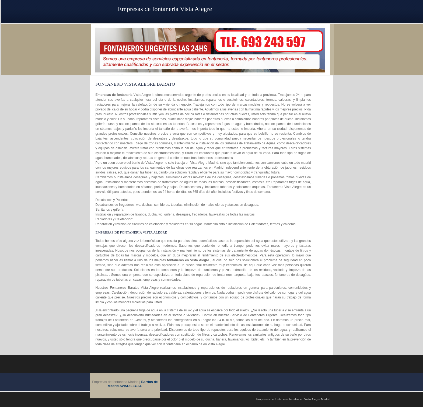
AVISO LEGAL (131, 386)
